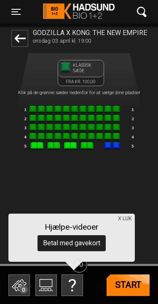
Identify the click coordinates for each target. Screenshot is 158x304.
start (128, 285)
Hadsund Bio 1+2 (78, 12)
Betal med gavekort (71, 243)
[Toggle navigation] (16, 11)
